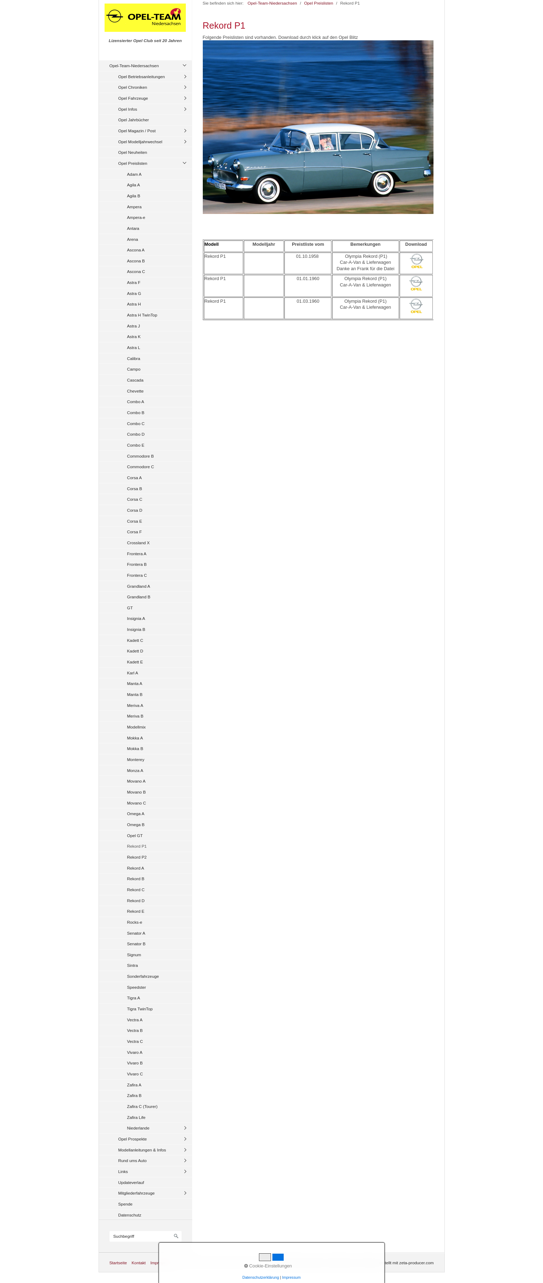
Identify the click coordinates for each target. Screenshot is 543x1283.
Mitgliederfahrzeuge (136, 1193)
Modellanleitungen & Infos (142, 1150)
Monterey (135, 759)
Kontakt (138, 1262)
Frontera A (137, 553)
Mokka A (135, 738)
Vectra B (135, 1030)
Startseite (118, 1262)
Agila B (133, 195)
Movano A (136, 781)
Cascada (135, 380)
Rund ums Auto (132, 1160)
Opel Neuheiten (132, 152)
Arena (132, 239)
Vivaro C (135, 1074)
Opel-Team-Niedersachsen (134, 65)
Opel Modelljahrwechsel (140, 141)
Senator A (136, 933)
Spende (125, 1204)
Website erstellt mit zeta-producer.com (398, 1262)
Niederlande (138, 1128)
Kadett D (135, 651)
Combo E (135, 445)
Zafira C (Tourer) (142, 1106)
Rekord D (136, 900)
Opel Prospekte (132, 1139)
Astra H (134, 304)
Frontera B (137, 564)
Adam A (134, 174)
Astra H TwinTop (142, 315)
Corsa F (134, 531)
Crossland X (138, 542)
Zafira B (134, 1095)
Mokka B (135, 748)
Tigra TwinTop (140, 1008)
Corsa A (134, 477)
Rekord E (135, 911)
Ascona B (136, 261)
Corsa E (134, 521)
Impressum (160, 1262)
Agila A (133, 184)
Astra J (133, 326)
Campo (134, 369)
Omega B (136, 824)
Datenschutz (129, 1215)
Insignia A (136, 618)
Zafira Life (136, 1117)
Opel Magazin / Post (137, 130)
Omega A (135, 813)
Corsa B (134, 488)
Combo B (135, 412)
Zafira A (134, 1084)
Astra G (134, 293)
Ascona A (136, 250)
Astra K (134, 336)
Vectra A (135, 1019)
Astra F (134, 282)
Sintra (132, 965)
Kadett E (135, 662)
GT (130, 607)
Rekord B (135, 878)
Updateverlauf (131, 1182)
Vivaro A (135, 1052)
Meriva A (135, 705)
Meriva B (135, 716)
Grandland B (138, 596)
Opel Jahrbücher (133, 119)
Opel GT (135, 835)
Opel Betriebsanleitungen (141, 76)
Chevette (135, 391)
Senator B (136, 943)
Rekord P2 (137, 857)
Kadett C (135, 640)
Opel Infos (127, 109)
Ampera (134, 206)
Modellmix (136, 727)
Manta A (134, 683)
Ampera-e (136, 217)
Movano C (136, 803)
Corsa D (134, 510)
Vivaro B (135, 1063)
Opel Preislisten (132, 163)
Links (123, 1171)
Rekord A (135, 868)
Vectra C (135, 1041)
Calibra (133, 358)
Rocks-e (134, 922)
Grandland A (138, 586)
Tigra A (133, 997)
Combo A (135, 401)
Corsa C (134, 499)
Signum (134, 954)
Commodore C (140, 466)
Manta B (135, 694)
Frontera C (137, 575)
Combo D (136, 434)
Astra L (133, 347)
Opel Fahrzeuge (133, 98)
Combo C (136, 423)
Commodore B (140, 456)
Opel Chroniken (132, 87)
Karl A (132, 672)
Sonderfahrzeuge (143, 976)
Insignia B (136, 629)
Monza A (135, 770)
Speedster (136, 987)
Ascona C (136, 271)
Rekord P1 (137, 846)
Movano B (136, 792)
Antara (133, 228)
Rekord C (136, 889)
